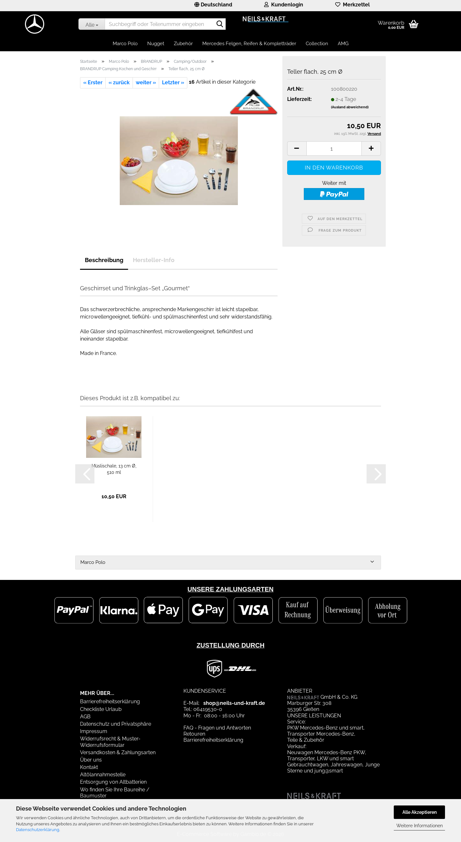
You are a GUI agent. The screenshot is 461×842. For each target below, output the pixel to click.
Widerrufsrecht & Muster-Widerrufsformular (110, 742)
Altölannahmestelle (102, 775)
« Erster (92, 82)
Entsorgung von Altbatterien (113, 782)
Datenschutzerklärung (37, 829)
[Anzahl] (334, 148)
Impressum (93, 731)
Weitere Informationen (419, 825)
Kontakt (89, 767)
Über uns (91, 760)
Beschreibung (104, 260)
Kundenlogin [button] (283, 5)
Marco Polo (125, 43)
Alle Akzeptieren (419, 812)
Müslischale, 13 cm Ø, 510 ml (114, 469)
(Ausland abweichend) (349, 107)
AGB (85, 717)
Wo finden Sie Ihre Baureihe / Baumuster (115, 793)
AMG (343, 43)
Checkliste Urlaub (101, 709)
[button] (213, 5)
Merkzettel (352, 5)
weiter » (146, 82)
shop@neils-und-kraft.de (234, 703)
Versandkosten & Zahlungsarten (118, 752)
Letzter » (173, 82)
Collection (317, 43)
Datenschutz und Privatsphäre (115, 724)
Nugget (155, 43)
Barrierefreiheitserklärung (110, 701)
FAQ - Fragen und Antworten (217, 728)
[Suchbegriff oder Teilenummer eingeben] (91, 24)
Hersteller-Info (153, 260)
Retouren (194, 734)
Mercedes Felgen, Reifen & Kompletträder (249, 43)
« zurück (119, 82)
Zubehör (183, 43)
